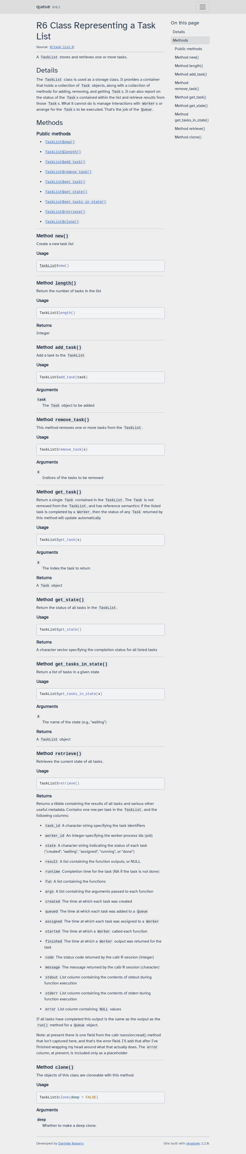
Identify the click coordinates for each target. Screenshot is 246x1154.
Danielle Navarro (71, 1143)
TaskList (48, 266)
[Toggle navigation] (203, 7)
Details (179, 31)
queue (43, 6)
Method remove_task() (187, 85)
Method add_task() (191, 74)
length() (65, 283)
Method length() (189, 65)
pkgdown (193, 1143)
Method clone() (188, 137)
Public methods (188, 48)
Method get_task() (190, 97)
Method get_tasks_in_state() (192, 117)
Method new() (187, 57)
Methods (180, 40)
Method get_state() (191, 105)
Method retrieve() (190, 128)
